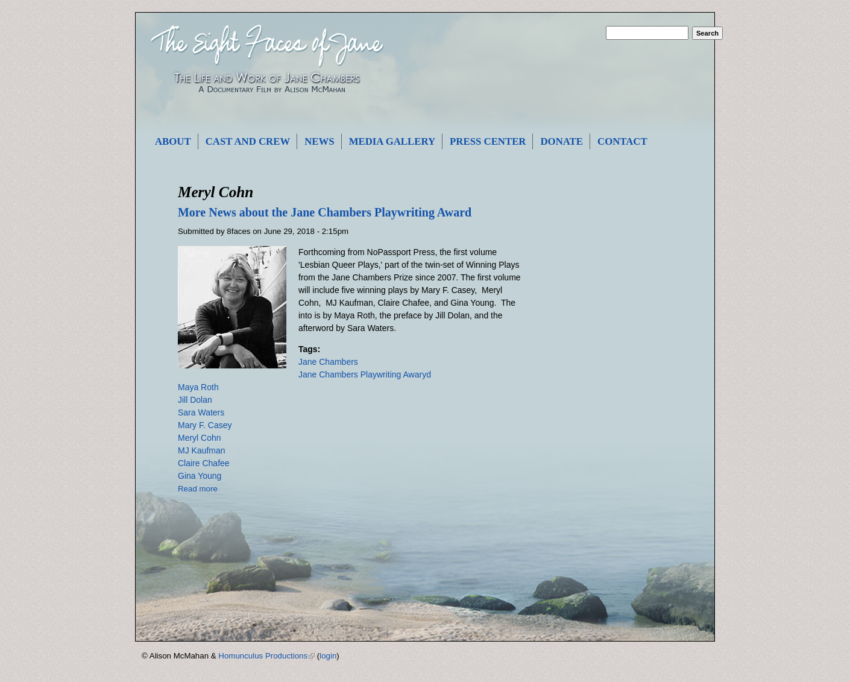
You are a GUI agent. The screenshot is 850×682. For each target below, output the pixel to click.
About (173, 141)
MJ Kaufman (201, 450)
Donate (561, 141)
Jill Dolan (195, 400)
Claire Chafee (204, 463)
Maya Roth (198, 387)
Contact (622, 141)
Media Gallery (392, 141)
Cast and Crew (248, 141)
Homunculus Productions (266, 655)
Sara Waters (201, 412)
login (328, 655)
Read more (198, 488)
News (319, 141)
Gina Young (199, 476)
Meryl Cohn (199, 438)
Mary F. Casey (204, 425)
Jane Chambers (328, 362)
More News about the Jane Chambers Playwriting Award (324, 212)
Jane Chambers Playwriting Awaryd (364, 374)
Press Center (488, 141)
